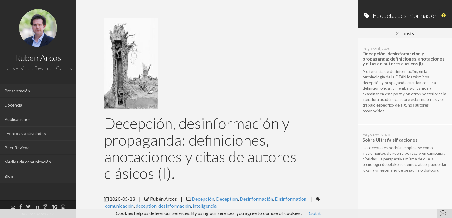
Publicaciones (18, 119)
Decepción (203, 199)
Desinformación (256, 199)
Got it (315, 213)
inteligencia (205, 206)
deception (146, 206)
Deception (227, 199)
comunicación (119, 206)
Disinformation (290, 199)
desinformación (174, 206)
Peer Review (17, 147)
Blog (9, 176)
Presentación (17, 90)
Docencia (13, 104)
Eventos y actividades (25, 133)
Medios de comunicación (28, 161)
